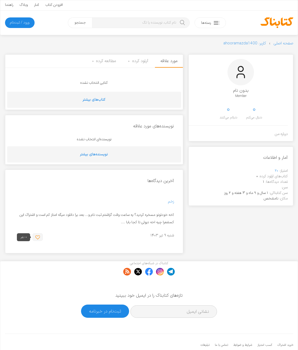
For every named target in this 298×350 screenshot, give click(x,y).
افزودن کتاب (54, 5)
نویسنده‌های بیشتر (94, 154)
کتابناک (265, 337)
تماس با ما (221, 328)
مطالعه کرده (104, 61)
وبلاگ (24, 5)
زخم (171, 202)
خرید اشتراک (285, 328)
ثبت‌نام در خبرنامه (105, 295)
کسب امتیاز (264, 328)
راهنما (9, 5)
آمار (36, 5)
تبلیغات (205, 328)
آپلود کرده (138, 61)
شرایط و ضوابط (242, 328)
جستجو (80, 22)
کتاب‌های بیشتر (94, 99)
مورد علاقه (168, 61)
